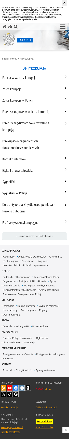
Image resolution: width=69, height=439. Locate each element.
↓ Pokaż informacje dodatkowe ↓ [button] (34, 236)
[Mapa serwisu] (10, 26)
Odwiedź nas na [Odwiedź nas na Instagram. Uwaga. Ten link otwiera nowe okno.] (22, 388)
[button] (62, 26)
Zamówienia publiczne (14, 348)
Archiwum (8, 358)
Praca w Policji (10, 332)
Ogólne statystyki (26, 306)
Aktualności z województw (32, 256)
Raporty (43, 310)
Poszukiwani (28, 261)
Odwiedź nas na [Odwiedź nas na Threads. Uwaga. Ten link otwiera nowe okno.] (28, 388)
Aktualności (9, 256)
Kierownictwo (23, 277)
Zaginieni (43, 261)
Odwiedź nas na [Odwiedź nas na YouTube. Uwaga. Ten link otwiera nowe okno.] (9, 388)
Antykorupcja (26, 58)
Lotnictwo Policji (11, 265)
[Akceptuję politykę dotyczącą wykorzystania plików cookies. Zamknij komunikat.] (64, 2)
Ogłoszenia (42, 338)
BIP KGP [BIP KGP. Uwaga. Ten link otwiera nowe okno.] (48, 388)
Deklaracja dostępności (46, 407)
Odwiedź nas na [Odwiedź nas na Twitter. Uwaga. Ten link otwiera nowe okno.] (3, 394)
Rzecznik (8, 370)
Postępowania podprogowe (50, 354)
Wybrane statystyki (49, 306)
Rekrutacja (29, 342)
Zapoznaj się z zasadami (12, 427)
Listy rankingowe (12, 342)
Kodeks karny (10, 310)
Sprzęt (53, 281)
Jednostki (8, 277)
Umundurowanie (11, 285)
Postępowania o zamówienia (18, 354)
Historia (42, 281)
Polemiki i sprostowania (35, 265)
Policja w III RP (27, 281)
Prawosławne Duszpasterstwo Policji (22, 294)
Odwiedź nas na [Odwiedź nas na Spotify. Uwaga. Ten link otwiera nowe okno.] (16, 394)
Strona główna (9, 58)
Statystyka (8, 300)
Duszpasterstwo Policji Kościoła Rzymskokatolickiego (31, 290)
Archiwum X (55, 256)
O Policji (6, 271)
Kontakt (6, 364)
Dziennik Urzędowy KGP (16, 326)
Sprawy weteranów (46, 370)
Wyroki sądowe (40, 326)
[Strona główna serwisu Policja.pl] (4, 26)
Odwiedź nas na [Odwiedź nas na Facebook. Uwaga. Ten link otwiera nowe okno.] (16, 388)
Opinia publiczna (12, 314)
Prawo (5, 320)
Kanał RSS (3, 388)
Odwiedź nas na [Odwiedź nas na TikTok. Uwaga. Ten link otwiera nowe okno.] (9, 394)
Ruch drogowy (10, 261)
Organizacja (9, 281)
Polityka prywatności (10, 432)
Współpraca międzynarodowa (39, 285)
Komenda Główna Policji (46, 277)
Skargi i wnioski (24, 370)
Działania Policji (11, 250)
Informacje (8, 306)
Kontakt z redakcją (9, 407)
